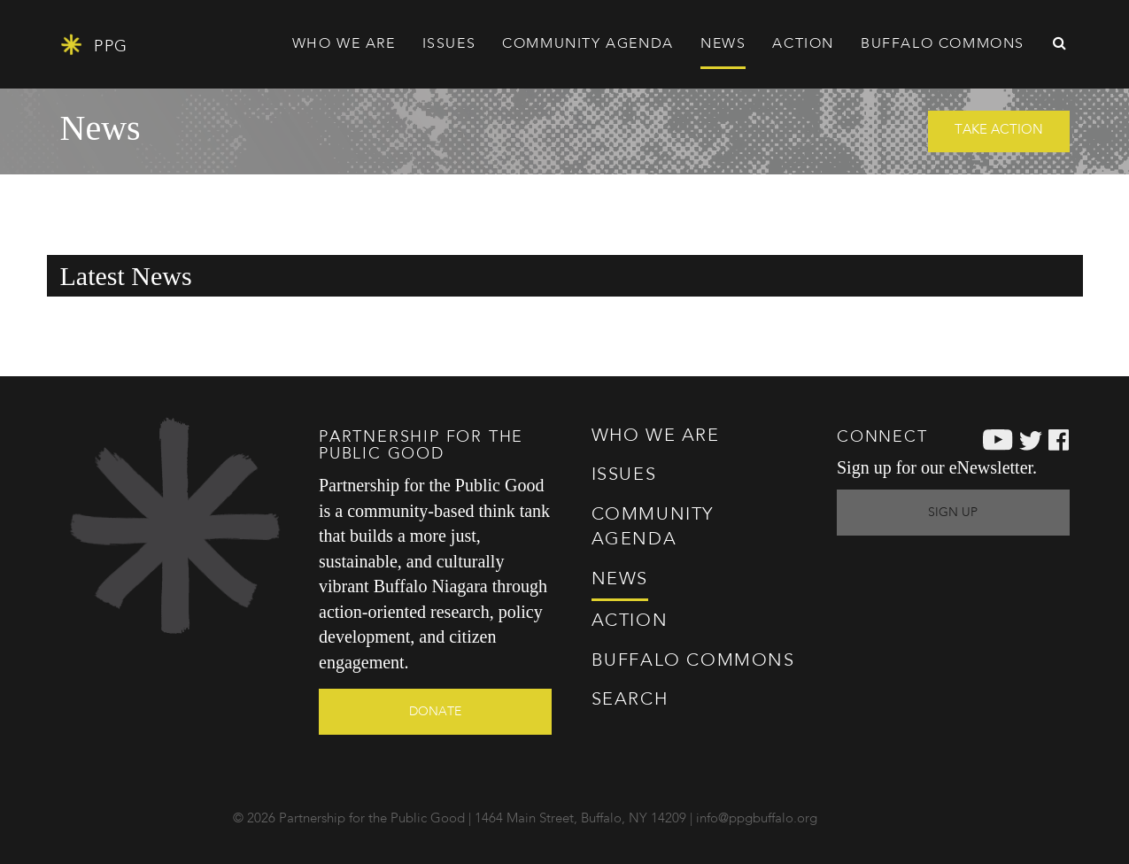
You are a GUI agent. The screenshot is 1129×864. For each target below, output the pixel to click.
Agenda (588, 44)
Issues (624, 475)
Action (630, 621)
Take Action (999, 130)
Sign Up (953, 512)
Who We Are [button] (344, 44)
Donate (435, 712)
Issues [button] (449, 44)
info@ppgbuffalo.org (756, 819)
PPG (94, 45)
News (723, 44)
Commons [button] (943, 44)
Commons (693, 661)
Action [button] (803, 44)
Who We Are (656, 436)
